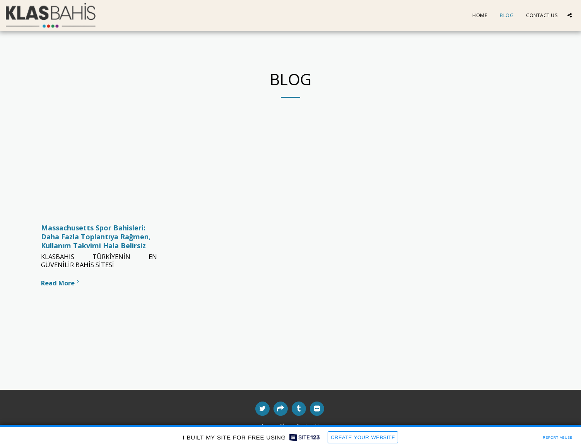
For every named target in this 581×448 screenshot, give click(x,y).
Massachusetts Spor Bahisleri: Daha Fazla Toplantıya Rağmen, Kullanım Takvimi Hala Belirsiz (95, 236)
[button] (569, 15)
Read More (61, 282)
